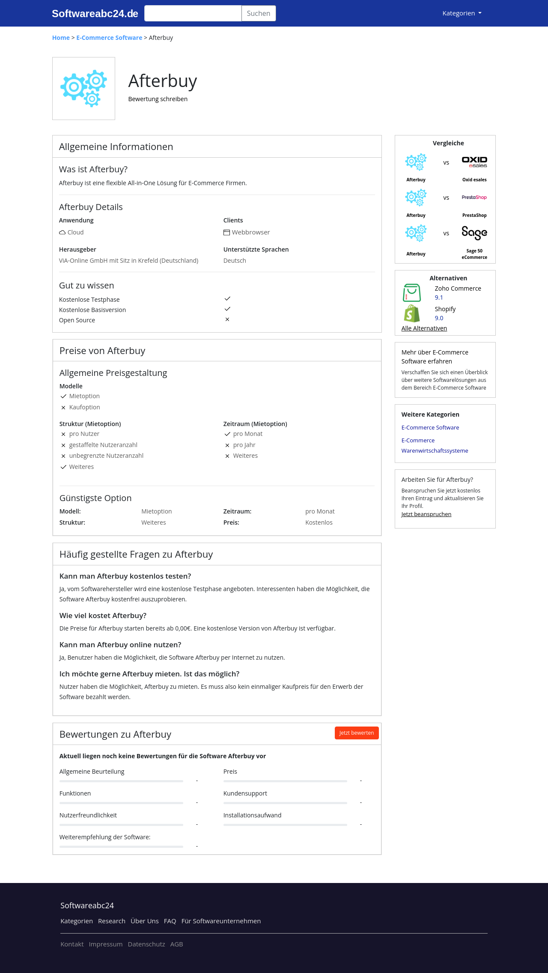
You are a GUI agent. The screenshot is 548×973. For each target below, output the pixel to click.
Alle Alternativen (424, 328)
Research (111, 920)
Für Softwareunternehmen (221, 920)
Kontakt (71, 944)
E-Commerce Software (430, 427)
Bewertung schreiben (158, 99)
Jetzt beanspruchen (427, 514)
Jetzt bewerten (357, 732)
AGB (176, 944)
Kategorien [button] (460, 13)
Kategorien (76, 920)
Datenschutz (146, 944)
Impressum (105, 944)
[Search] (193, 13)
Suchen (259, 13)
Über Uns (145, 920)
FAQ (170, 920)
